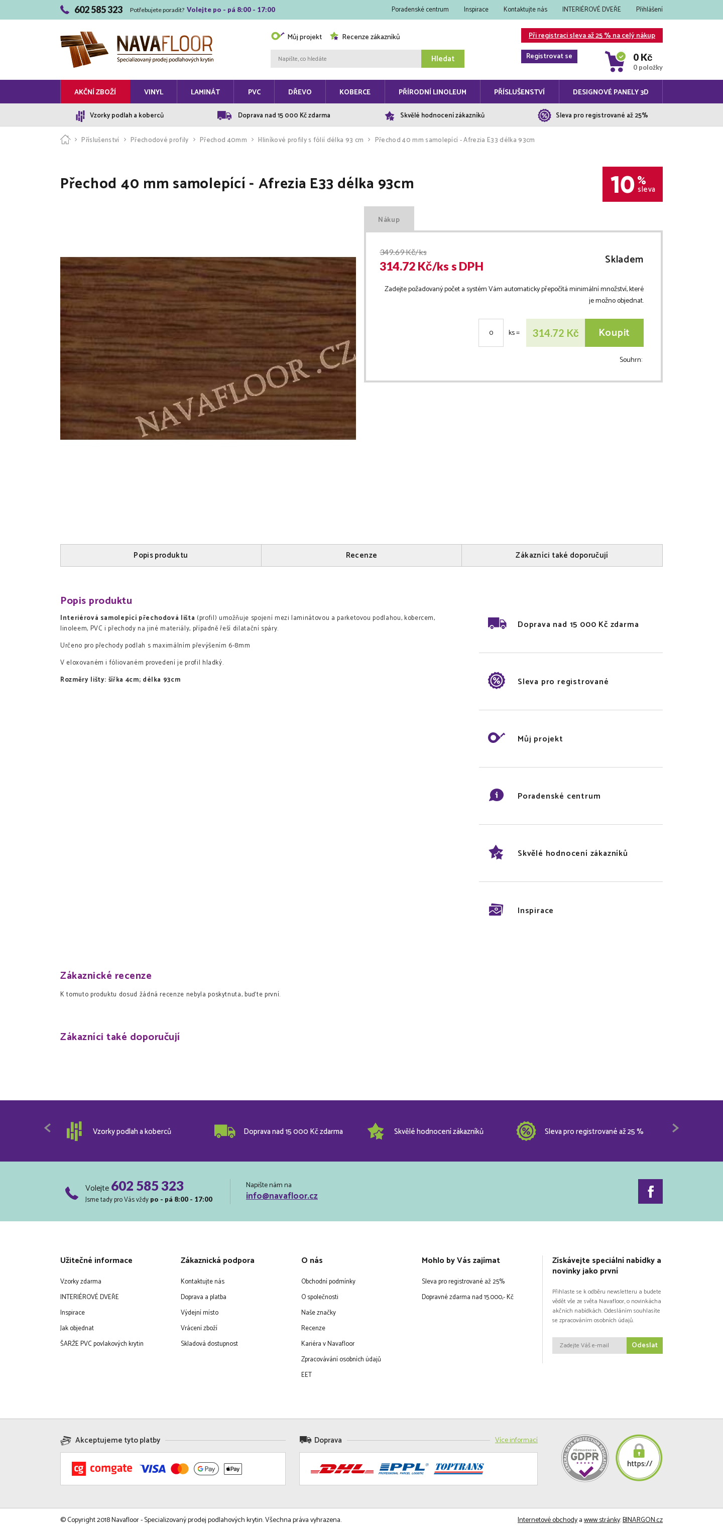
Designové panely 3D (611, 92)
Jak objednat (77, 1328)
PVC (254, 92)
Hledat (442, 59)
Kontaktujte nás (525, 10)
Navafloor (136, 35)
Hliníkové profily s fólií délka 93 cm (311, 140)
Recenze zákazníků (364, 37)
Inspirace (476, 10)
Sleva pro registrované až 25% (463, 1281)
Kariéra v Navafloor (327, 1344)
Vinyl (153, 92)
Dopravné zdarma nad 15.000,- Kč (468, 1297)
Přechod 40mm (223, 140)
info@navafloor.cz (282, 1196)
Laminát (205, 92)
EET (306, 1375)
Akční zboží (95, 92)
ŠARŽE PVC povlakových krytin (102, 1344)
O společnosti (319, 1297)
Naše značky (318, 1313)
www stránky (602, 1520)
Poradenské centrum (420, 10)
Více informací (516, 1440)
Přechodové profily (160, 140)
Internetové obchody (547, 1520)
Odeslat (645, 1345)
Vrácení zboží (199, 1328)
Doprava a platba (203, 1297)
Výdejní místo (199, 1313)
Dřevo (300, 92)
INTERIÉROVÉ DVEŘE (591, 10)
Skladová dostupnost (209, 1344)
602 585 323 (147, 1186)
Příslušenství (519, 92)
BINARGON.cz (643, 1520)
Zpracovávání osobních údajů (341, 1359)
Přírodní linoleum (432, 92)
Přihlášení (649, 10)
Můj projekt (296, 37)
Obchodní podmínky (328, 1281)
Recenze (313, 1328)
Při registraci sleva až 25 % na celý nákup (588, 36)
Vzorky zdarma (80, 1281)
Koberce (355, 92)
